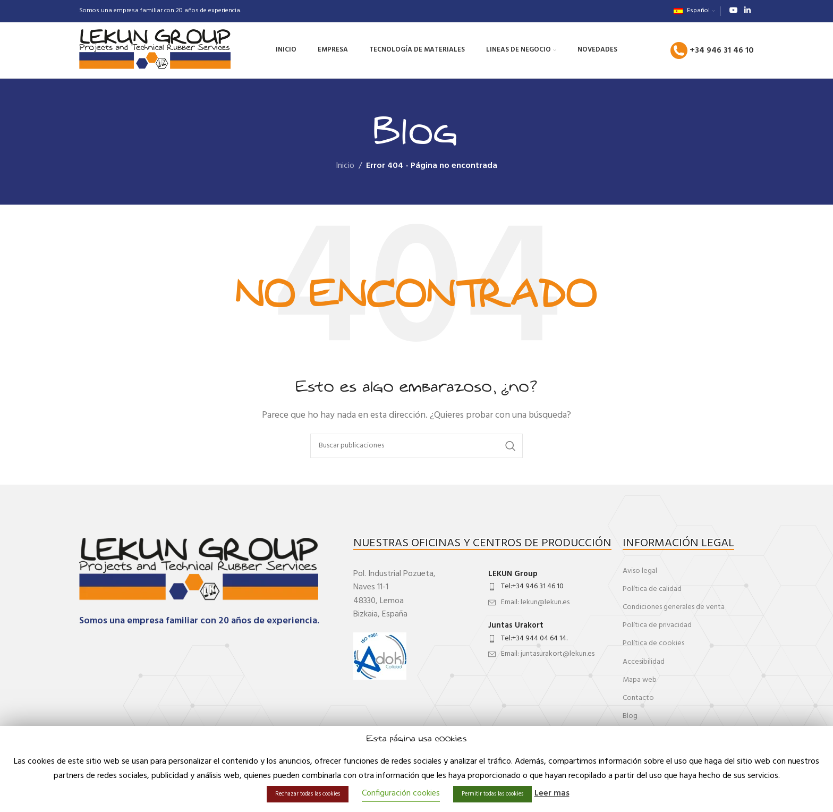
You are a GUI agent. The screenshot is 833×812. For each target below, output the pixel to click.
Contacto (638, 698)
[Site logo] (155, 50)
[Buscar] (416, 446)
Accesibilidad (644, 662)
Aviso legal (640, 571)
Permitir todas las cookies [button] (492, 794)
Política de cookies (653, 643)
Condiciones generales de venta (674, 607)
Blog (630, 716)
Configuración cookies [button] (401, 793)
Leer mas (552, 793)
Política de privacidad (657, 625)
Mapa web (640, 680)
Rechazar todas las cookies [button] (307, 794)
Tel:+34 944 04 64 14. (534, 638)
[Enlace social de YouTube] (733, 11)
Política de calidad (652, 589)
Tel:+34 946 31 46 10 (532, 586)
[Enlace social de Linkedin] (747, 11)
